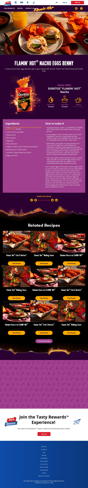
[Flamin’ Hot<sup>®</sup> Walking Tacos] (44, 241)
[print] (56, 200)
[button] (2, 266)
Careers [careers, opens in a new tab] (41, 473)
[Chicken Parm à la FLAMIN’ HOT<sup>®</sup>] (71, 241)
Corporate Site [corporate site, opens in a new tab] (42, 470)
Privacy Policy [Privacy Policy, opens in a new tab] (42, 461)
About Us (44, 446)
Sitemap (44, 455)
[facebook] (42, 200)
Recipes (20, 8)
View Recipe (16, 263)
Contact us (29, 8)
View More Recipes (44, 341)
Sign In (65, 2)
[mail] (52, 200)
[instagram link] (81, 8)
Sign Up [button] (77, 2)
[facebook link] (77, 8)
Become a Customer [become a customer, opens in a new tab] (43, 476)
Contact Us (44, 449)
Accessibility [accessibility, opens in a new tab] (42, 458)
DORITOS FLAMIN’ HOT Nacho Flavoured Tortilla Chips (23, 128)
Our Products (9, 8)
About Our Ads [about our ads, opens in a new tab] (42, 467)
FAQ (44, 452)
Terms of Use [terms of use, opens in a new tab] (42, 464)
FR (56, 2)
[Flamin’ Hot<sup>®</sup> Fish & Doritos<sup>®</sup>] (16, 241)
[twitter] (31, 200)
